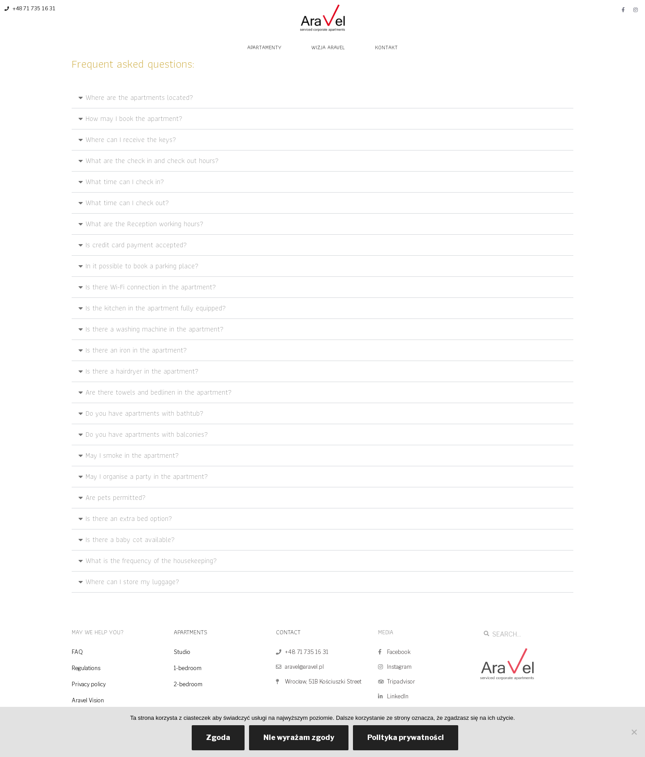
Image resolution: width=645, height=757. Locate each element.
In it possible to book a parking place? (142, 265)
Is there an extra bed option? (129, 518)
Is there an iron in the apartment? (136, 350)
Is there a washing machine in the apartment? (155, 329)
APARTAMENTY (264, 47)
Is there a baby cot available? (130, 539)
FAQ (77, 652)
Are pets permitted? (116, 497)
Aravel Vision (88, 700)
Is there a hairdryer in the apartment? (142, 371)
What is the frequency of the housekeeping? (151, 560)
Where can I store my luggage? (132, 581)
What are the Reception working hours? (144, 223)
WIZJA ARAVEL (328, 47)
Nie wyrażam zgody (298, 737)
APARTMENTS (190, 632)
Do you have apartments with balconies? (147, 434)
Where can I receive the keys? (131, 139)
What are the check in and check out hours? (152, 160)
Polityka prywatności (405, 737)
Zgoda (218, 737)
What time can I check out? (127, 202)
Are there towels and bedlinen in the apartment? (159, 392)
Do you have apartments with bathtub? (144, 413)
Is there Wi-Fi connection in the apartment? (151, 286)
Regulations (86, 668)
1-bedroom (188, 668)
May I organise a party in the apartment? (147, 476)
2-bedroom (188, 684)
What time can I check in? (125, 181)
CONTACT (288, 632)
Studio (182, 652)
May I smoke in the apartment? (132, 455)
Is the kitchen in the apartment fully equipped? (156, 308)
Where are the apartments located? (139, 97)
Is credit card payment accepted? (136, 244)
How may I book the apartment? (134, 118)
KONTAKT (386, 47)
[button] (322, 97)
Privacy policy (89, 684)
